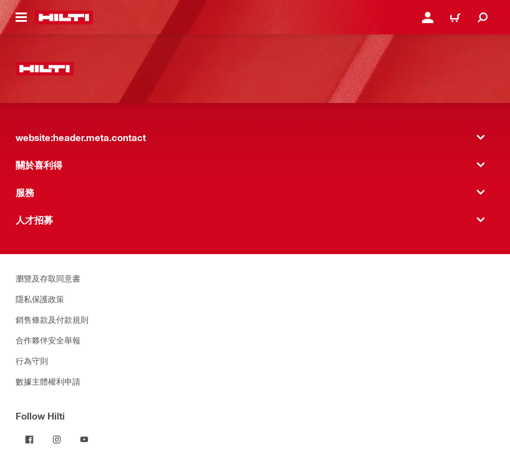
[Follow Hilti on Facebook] (29, 439)
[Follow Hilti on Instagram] (56, 439)
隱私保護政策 (40, 298)
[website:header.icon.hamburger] (21, 17)
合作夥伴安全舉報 (48, 340)
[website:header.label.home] (64, 17)
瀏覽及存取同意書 (48, 278)
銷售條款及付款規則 (52, 319)
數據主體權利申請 (48, 381)
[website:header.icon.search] (482, 17)
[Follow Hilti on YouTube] (84, 439)
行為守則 (32, 360)
